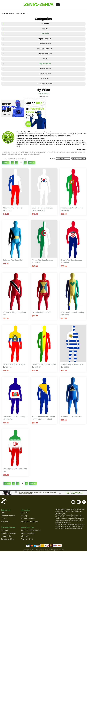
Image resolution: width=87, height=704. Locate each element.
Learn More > (81, 149)
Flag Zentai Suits (21, 13)
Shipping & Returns (8, 533)
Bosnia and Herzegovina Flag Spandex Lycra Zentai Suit (43, 418)
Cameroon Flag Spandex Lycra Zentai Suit (44, 365)
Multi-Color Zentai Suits (44, 49)
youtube (73, 502)
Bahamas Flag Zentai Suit (13, 260)
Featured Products (8, 516)
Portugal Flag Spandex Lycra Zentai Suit (72, 209)
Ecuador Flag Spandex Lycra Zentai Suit (14, 365)
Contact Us (5, 530)
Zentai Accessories (45, 69)
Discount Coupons (27, 519)
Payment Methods (28, 533)
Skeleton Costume (45, 73)
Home (3, 513)
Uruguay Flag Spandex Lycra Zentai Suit (72, 365)
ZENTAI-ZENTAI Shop (38, 4)
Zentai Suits (10, 13)
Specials (4, 519)
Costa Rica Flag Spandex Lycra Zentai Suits (15, 418)
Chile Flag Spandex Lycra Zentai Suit (13, 209)
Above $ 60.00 (43, 96)
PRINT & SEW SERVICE (30, 530)
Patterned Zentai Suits (45, 54)
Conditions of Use (7, 539)
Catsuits (44, 58)
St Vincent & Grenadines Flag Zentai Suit (72, 313)
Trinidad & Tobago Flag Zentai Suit (14, 313)
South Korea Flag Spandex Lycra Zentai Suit (42, 209)
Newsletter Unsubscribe (30, 521)
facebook (84, 502)
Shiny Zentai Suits (45, 44)
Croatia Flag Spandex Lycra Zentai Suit (71, 261)
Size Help (25, 536)
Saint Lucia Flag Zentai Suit (71, 416)
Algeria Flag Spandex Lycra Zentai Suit (42, 261)
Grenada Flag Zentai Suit (41, 312)
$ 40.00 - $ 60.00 (43, 93)
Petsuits (45, 29)
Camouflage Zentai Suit (45, 83)
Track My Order (27, 539)
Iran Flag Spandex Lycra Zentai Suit (15, 470)
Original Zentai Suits (44, 39)
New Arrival (45, 24)
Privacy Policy (6, 536)
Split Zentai (44, 78)
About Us (24, 513)
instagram (79, 502)
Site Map (24, 516)
